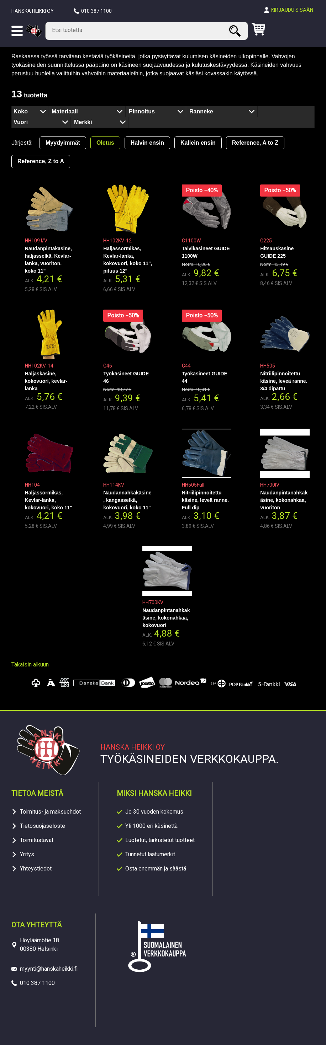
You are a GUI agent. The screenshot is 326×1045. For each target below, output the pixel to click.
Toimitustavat (36, 840)
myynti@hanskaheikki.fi (49, 968)
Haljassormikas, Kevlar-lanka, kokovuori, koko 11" (48, 500)
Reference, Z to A (40, 161)
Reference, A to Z (255, 143)
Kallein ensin (198, 143)
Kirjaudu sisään (292, 10)
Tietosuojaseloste (42, 825)
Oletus (105, 143)
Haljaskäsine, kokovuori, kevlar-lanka (46, 381)
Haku (236, 30)
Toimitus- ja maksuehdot (50, 811)
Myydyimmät (63, 143)
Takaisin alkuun (30, 664)
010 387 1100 (96, 11)
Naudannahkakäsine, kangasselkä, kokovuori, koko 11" (127, 500)
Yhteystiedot (36, 868)
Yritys (27, 854)
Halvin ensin (147, 143)
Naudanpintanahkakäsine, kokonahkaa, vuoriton (283, 500)
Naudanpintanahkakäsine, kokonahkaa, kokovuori (166, 617)
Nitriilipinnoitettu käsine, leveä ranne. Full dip (205, 500)
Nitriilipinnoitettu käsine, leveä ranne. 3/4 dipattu (283, 381)
